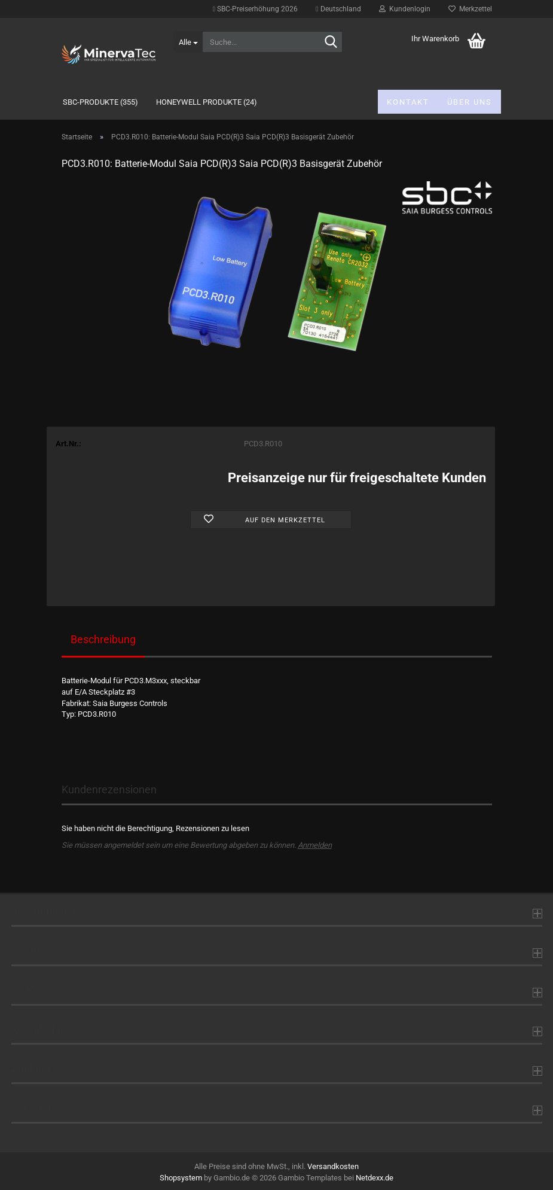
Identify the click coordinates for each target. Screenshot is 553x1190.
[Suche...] (187, 42)
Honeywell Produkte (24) (206, 102)
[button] (338, 9)
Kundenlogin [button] (404, 9)
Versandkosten (333, 1166)
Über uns (469, 102)
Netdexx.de (374, 1177)
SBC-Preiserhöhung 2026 (255, 9)
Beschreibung (103, 639)
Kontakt (408, 102)
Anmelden (315, 845)
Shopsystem (181, 1177)
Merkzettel (470, 9)
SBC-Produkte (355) (100, 102)
